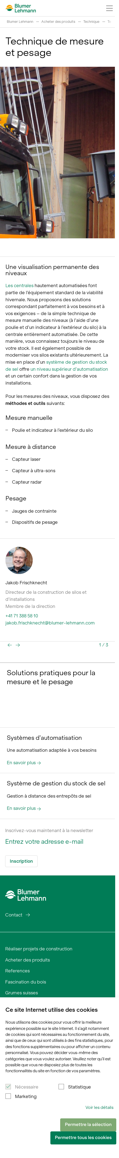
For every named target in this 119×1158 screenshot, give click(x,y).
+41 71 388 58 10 (21, 615)
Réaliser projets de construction (38, 948)
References (17, 970)
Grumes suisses (21, 992)
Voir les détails (100, 1107)
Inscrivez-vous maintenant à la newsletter (49, 830)
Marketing (25, 1096)
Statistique (79, 1087)
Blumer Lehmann (20, 22)
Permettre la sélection (88, 1124)
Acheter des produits (58, 22)
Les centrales (19, 285)
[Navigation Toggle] (109, 8)
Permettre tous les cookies (83, 1137)
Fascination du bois (25, 982)
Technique (91, 22)
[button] (10, 645)
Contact (13, 915)
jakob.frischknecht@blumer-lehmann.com (50, 623)
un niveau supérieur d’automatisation (69, 369)
